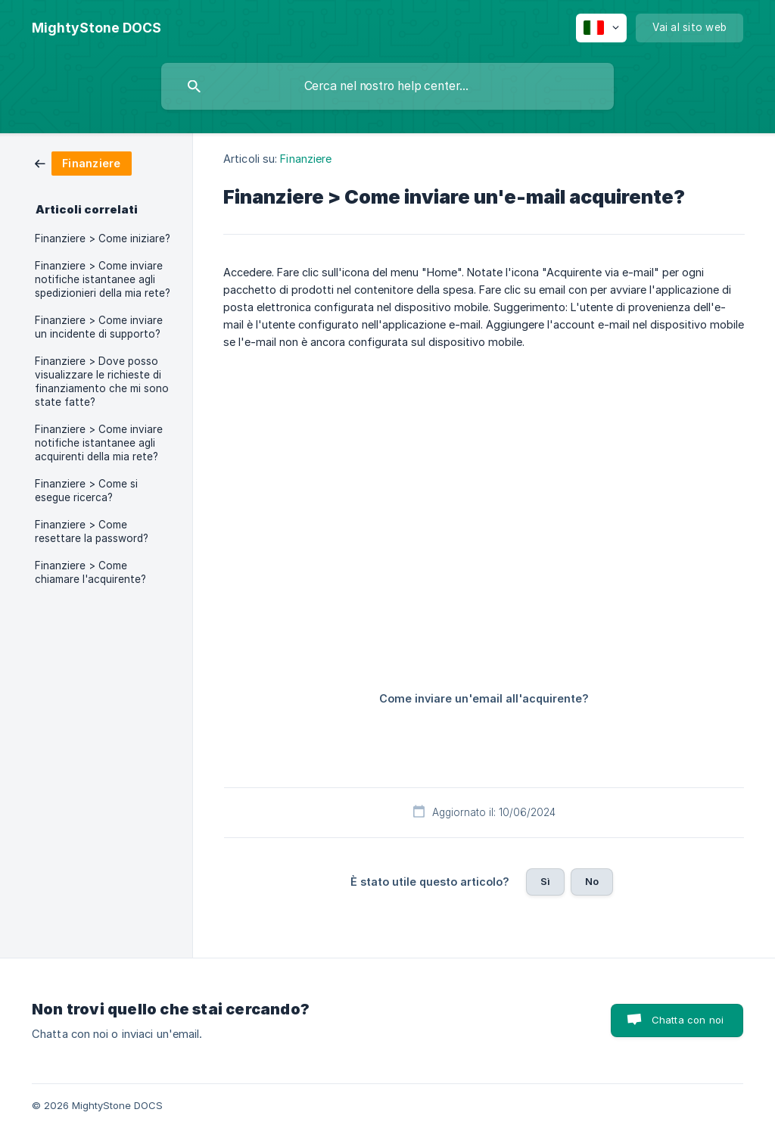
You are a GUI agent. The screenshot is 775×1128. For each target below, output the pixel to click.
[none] (96, 28)
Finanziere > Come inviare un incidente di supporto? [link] (99, 327)
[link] (83, 162)
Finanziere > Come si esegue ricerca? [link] (86, 490)
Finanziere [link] (305, 158)
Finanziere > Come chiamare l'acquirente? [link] (90, 572)
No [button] (592, 881)
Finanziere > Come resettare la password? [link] (91, 531)
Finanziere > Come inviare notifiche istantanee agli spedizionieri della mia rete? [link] (102, 279)
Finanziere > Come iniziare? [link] (102, 238)
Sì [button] (545, 881)
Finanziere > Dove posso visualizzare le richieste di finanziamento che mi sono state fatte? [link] (102, 381)
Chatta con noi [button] (688, 1020)
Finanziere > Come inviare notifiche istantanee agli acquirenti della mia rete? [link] (99, 443)
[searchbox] (387, 86)
